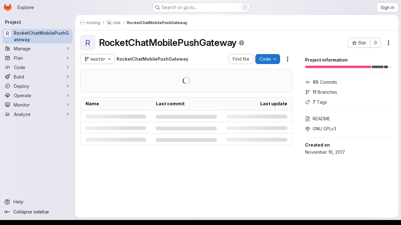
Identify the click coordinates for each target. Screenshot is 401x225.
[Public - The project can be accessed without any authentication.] (241, 42)
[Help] (38, 202)
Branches (321, 92)
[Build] (38, 76)
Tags (316, 102)
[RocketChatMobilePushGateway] (38, 36)
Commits (321, 82)
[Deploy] (38, 86)
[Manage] (38, 48)
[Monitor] (38, 104)
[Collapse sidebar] (38, 212)
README (317, 118)
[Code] (38, 67)
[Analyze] (38, 114)
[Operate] (38, 95)
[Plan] (38, 57)
